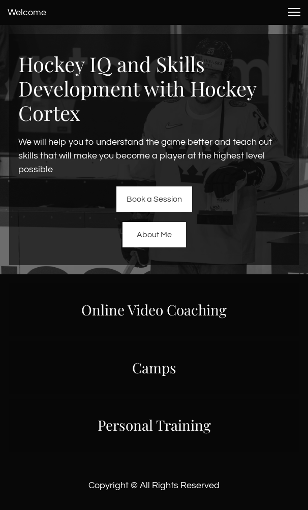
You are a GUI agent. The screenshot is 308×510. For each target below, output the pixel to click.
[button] (294, 12)
